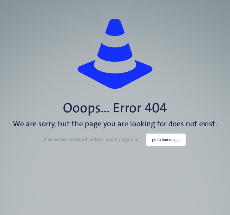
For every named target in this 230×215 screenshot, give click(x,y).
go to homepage (166, 139)
